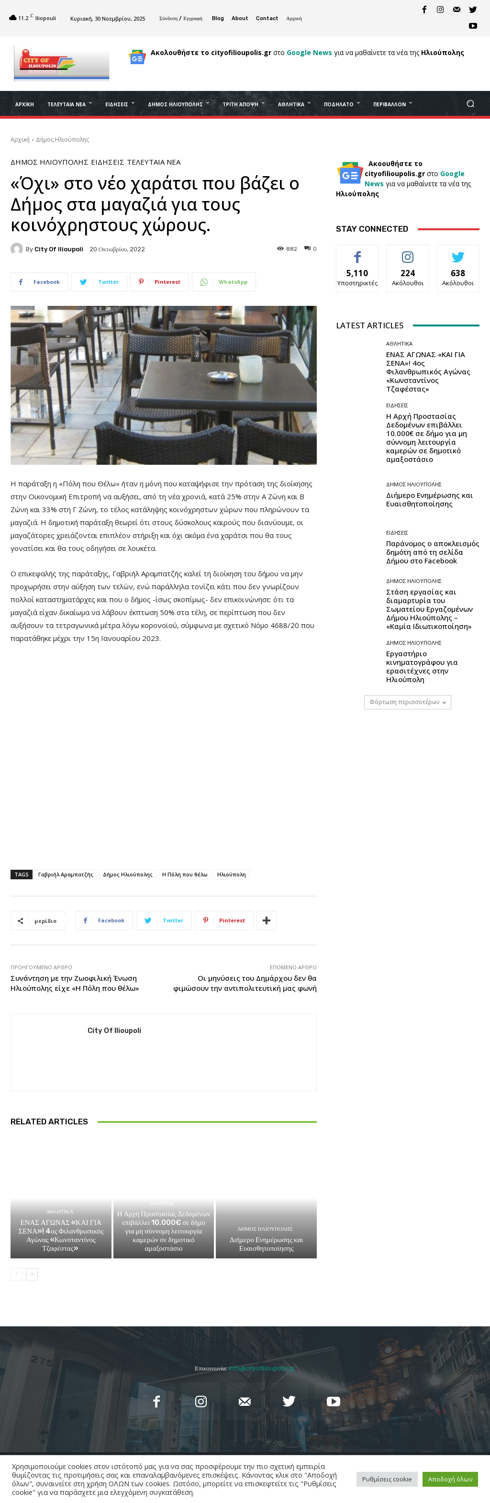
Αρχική (20, 139)
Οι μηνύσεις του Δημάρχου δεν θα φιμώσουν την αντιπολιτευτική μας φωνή (245, 983)
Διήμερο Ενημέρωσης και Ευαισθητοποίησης (266, 1244)
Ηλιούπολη (231, 874)
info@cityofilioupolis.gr (262, 1368)
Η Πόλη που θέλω (185, 874)
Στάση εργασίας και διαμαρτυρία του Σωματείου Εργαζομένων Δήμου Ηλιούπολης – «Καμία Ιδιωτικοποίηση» (429, 609)
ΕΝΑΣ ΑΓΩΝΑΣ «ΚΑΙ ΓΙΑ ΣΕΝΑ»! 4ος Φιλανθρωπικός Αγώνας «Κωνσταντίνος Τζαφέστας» (60, 1235)
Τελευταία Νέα (153, 162)
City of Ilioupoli (58, 249)
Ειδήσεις (107, 162)
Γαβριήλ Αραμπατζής (65, 874)
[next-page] (32, 1274)
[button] (470, 103)
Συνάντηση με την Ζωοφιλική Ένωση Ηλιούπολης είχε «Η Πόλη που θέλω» (75, 983)
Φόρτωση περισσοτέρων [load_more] (407, 702)
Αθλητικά (59, 1211)
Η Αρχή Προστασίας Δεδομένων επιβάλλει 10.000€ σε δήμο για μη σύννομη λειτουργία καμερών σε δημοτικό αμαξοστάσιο (164, 1231)
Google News (309, 52)
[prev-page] (16, 1274)
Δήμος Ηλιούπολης (62, 139)
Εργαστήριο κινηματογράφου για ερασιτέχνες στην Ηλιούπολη (422, 666)
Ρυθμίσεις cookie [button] (387, 1479)
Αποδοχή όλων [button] (450, 1479)
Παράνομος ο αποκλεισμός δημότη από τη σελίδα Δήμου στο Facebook (432, 551)
